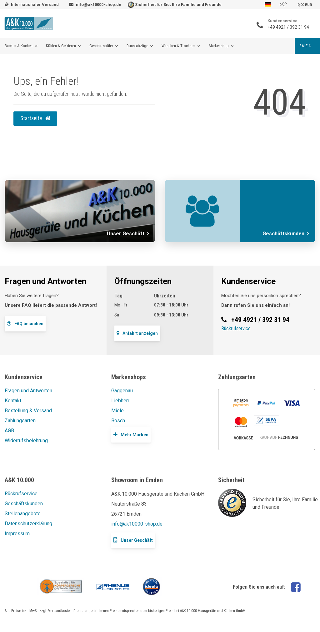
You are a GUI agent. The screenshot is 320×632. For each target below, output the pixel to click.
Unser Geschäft (133, 540)
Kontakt (13, 401)
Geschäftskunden (24, 504)
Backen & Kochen (18, 45)
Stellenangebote (23, 514)
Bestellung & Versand (28, 411)
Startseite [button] (35, 118)
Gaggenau (122, 391)
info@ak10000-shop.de (98, 4)
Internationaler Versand (35, 4)
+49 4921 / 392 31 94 (288, 27)
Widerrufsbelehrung (26, 440)
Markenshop (219, 45)
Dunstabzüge (137, 45)
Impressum (17, 533)
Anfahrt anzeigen (137, 333)
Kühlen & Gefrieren (61, 45)
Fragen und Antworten (28, 391)
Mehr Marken (130, 434)
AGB (9, 431)
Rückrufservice (236, 328)
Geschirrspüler (101, 45)
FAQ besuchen (25, 323)
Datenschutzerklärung (28, 524)
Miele (117, 411)
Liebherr (120, 401)
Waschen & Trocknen (178, 45)
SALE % (305, 45)
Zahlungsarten (20, 421)
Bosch (118, 421)
